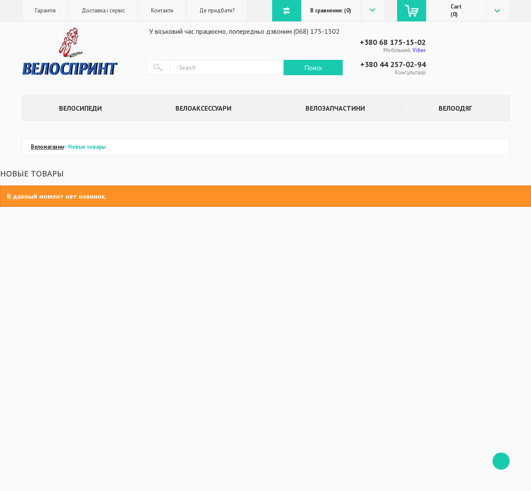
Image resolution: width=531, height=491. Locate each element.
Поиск (313, 67)
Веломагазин (47, 146)
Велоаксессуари (203, 108)
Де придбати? (216, 10)
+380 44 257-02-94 (393, 64)
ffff (501, 461)
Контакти (162, 10)
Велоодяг (455, 108)
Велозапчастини (335, 108)
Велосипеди (80, 108)
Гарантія (45, 10)
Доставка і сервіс (103, 10)
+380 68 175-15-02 (393, 42)
